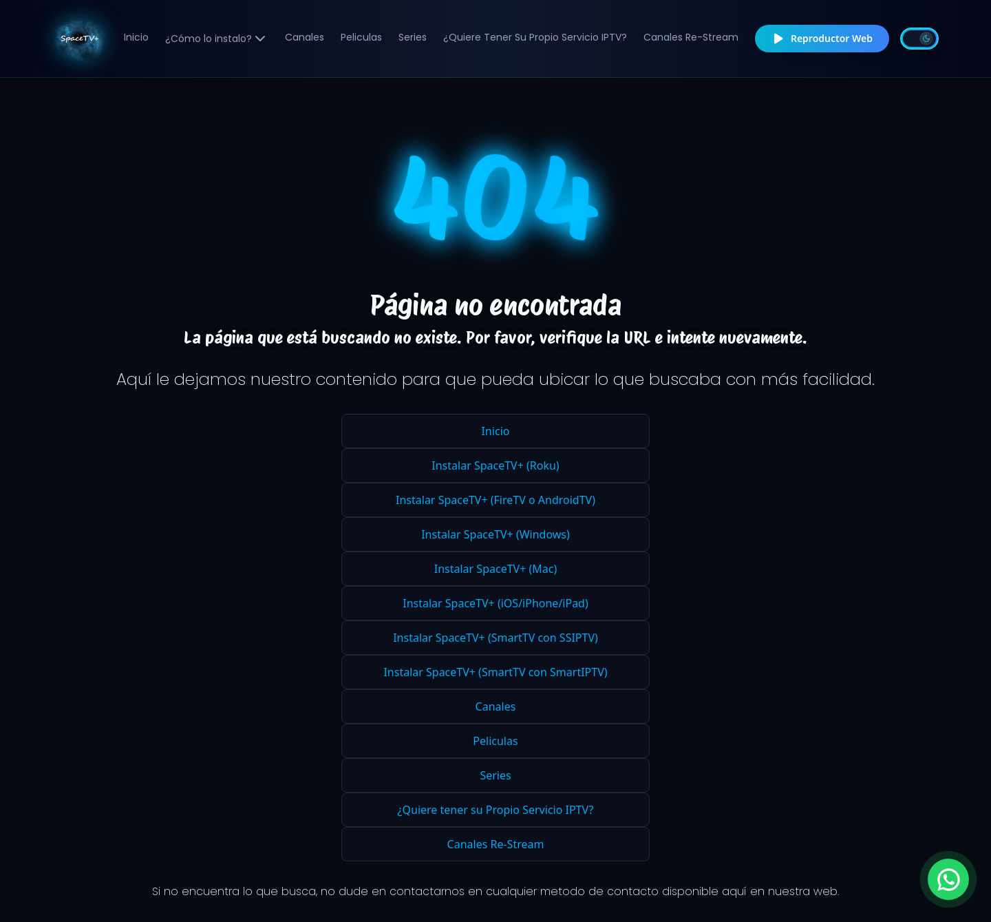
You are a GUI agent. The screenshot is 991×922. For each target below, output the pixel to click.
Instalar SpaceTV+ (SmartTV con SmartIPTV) (495, 672)
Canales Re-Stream (690, 37)
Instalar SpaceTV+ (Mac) (495, 568)
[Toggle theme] (919, 39)
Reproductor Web (822, 38)
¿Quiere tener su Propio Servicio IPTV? (535, 37)
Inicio (136, 37)
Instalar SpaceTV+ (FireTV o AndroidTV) (495, 499)
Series (412, 37)
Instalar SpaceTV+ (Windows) (495, 534)
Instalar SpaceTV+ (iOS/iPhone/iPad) (495, 603)
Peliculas (361, 37)
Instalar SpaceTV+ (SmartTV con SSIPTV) (495, 637)
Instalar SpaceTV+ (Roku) (495, 465)
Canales (304, 37)
